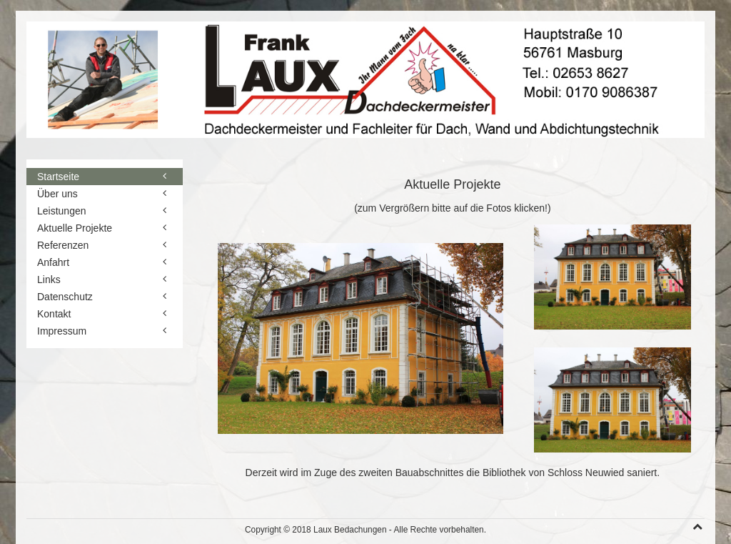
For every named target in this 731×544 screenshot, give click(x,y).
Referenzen (63, 245)
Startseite (58, 176)
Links (49, 279)
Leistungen (61, 211)
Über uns (57, 193)
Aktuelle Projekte (74, 228)
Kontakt (54, 314)
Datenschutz (65, 296)
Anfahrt (53, 262)
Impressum (61, 331)
